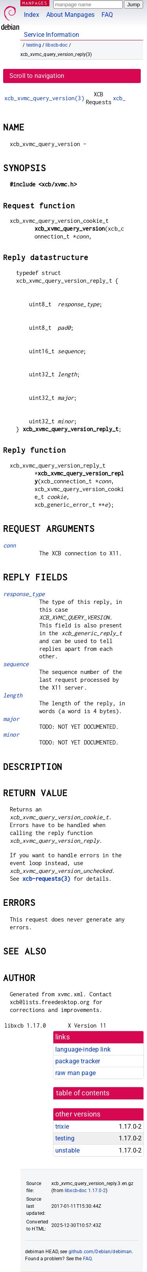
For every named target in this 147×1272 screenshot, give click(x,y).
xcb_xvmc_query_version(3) (44, 98)
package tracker (77, 1061)
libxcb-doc (56, 45)
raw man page (75, 1073)
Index (31, 14)
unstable (67, 1150)
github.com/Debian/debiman (100, 1251)
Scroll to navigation (36, 76)
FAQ (107, 14)
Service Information (51, 34)
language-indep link (83, 1049)
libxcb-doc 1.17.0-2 (85, 1190)
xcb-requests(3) (46, 878)
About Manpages (70, 14)
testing (33, 45)
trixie (62, 1126)
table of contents (83, 1093)
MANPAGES (34, 2)
